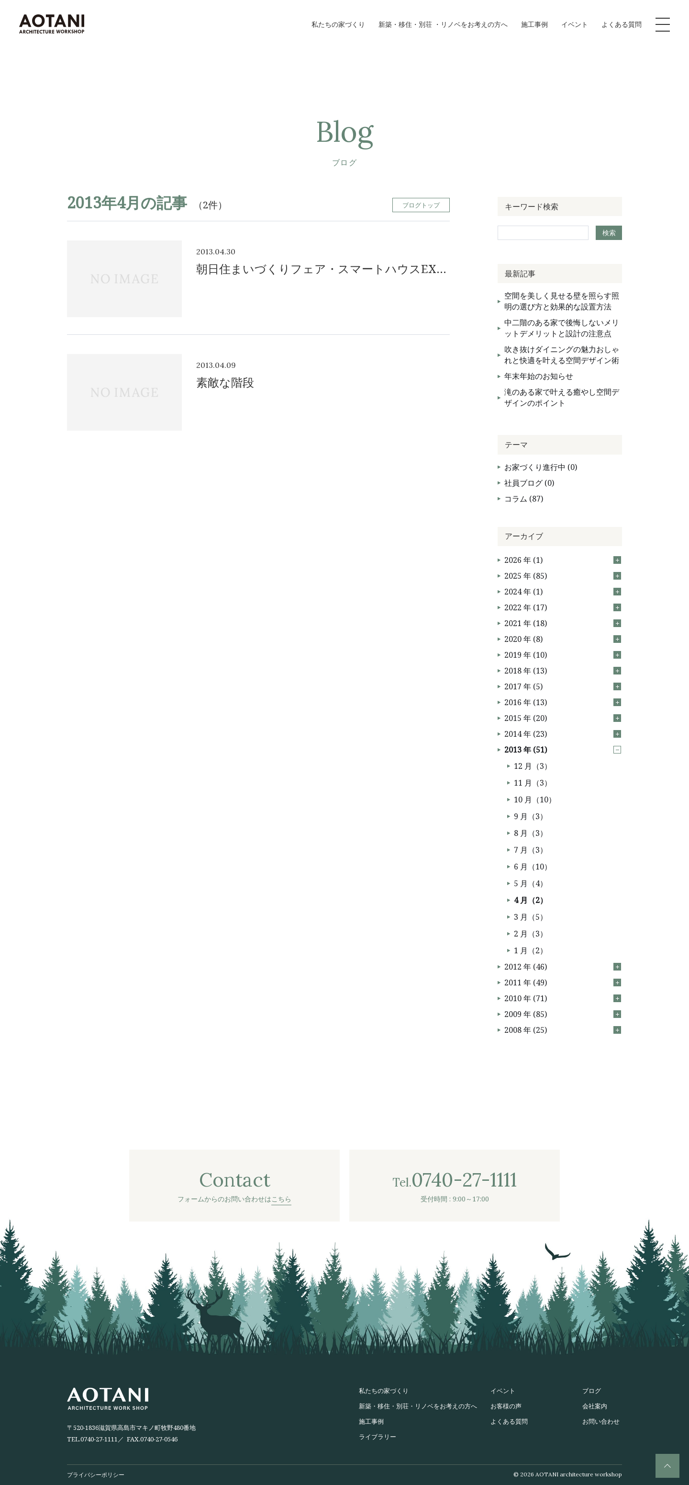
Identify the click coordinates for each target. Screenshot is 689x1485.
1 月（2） (530, 950)
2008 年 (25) (562, 1030)
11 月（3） (533, 782)
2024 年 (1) (562, 591)
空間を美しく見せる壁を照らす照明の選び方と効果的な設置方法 (561, 301)
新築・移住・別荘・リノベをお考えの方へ (418, 1406)
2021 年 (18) (562, 623)
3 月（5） (530, 917)
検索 (609, 232)
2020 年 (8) (562, 639)
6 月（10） (533, 866)
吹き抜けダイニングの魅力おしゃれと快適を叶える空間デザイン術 (561, 355)
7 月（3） (530, 850)
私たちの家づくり (338, 24)
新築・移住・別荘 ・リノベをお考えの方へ (443, 24)
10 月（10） (535, 799)
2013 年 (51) (562, 749)
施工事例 (534, 24)
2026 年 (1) (562, 560)
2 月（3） (530, 933)
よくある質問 (621, 24)
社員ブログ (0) (529, 483)
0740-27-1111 (99, 1439)
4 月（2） (530, 900)
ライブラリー (377, 1436)
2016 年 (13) (562, 702)
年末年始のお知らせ (538, 376)
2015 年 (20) (562, 718)
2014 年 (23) (562, 734)
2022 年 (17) (562, 607)
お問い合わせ (601, 1421)
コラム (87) (523, 498)
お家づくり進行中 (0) (540, 467)
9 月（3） (530, 816)
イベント (574, 24)
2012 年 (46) (562, 966)
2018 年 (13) (562, 670)
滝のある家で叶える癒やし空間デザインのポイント (561, 397)
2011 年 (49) (562, 982)
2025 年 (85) (562, 576)
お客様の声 (506, 1406)
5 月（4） (530, 883)
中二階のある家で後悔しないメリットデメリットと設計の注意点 (561, 328)
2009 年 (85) (562, 1014)
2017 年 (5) (562, 686)
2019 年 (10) (562, 655)
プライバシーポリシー (95, 1475)
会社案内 (594, 1406)
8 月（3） (530, 833)
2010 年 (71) (562, 998)
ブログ (591, 1390)
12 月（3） (533, 766)
